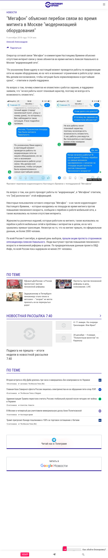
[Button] (14, 48)
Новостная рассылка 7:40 (54, 316)
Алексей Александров (16, 41)
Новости (11, 12)
